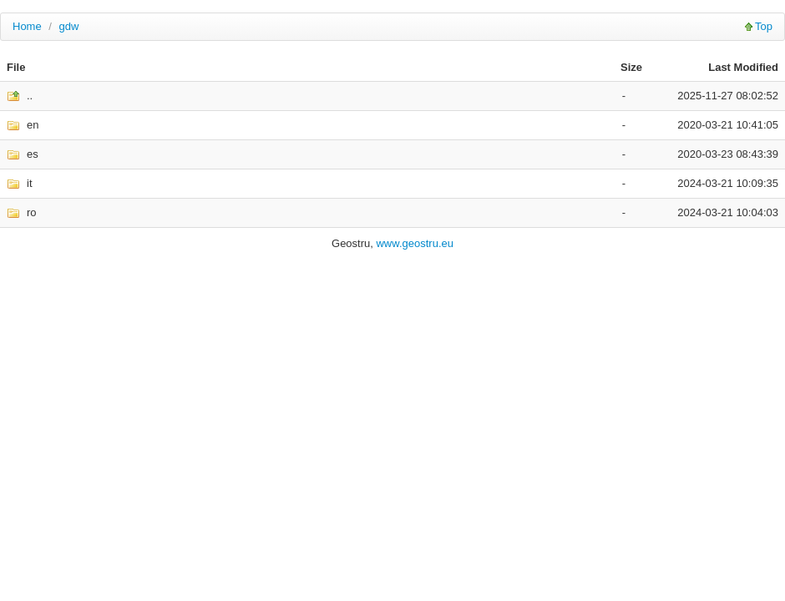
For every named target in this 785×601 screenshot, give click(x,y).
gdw (69, 26)
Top (763, 26)
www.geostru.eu (414, 243)
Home (27, 26)
